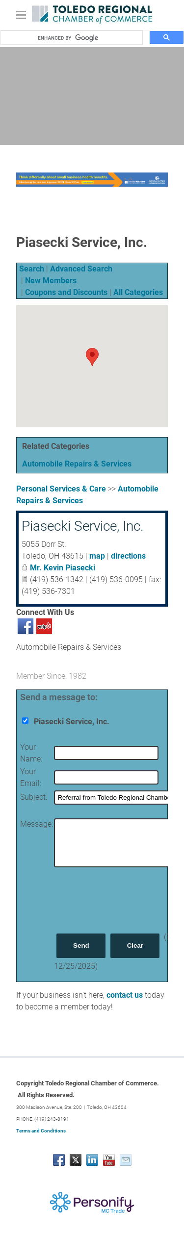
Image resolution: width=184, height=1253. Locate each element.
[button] (92, 357)
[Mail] (125, 1160)
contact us (124, 995)
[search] (87, 37)
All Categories (138, 292)
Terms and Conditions (41, 1130)
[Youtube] (109, 1160)
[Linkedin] (92, 1160)
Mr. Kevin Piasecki (62, 567)
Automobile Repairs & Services (76, 463)
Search (31, 268)
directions (128, 556)
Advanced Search (81, 268)
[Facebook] (59, 1160)
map (97, 556)
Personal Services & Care (61, 488)
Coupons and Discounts (66, 292)
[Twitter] (75, 1160)
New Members (51, 280)
